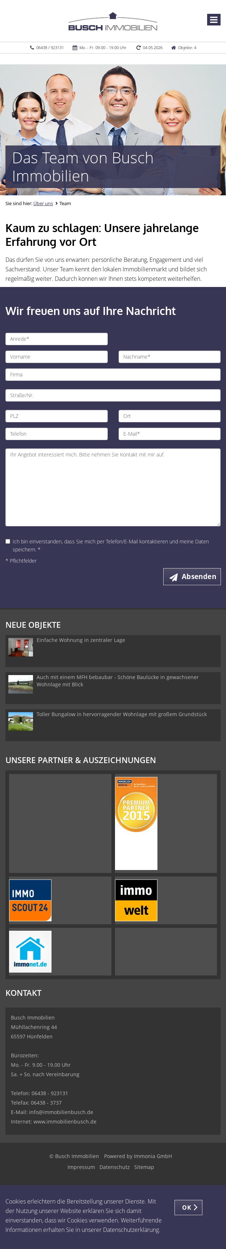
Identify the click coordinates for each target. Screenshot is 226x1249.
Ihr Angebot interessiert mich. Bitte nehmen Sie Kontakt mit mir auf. (113, 487)
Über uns (43, 203)
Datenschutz (114, 1167)
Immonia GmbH (153, 1156)
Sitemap (144, 1167)
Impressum (81, 1167)
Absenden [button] (199, 576)
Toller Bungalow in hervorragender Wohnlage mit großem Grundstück (122, 714)
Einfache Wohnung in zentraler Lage (81, 640)
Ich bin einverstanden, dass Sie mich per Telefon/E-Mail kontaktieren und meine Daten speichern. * (107, 545)
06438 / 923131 (50, 47)
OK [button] (186, 1208)
